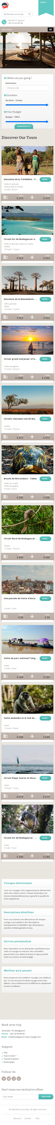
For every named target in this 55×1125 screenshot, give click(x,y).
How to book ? (10, 1055)
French (43, 2)
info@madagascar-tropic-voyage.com (24, 1037)
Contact (27, 1118)
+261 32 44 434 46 (15, 23)
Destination (11, 83)
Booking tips (9, 1062)
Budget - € (13, 117)
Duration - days (14, 100)
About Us (17, 1118)
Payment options (11, 1059)
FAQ (5, 1052)
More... (45, 179)
